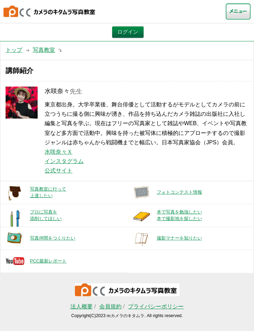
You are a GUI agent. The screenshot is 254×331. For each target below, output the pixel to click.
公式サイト (58, 170)
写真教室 (44, 50)
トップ (14, 50)
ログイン (127, 32)
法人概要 (81, 306)
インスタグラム (64, 161)
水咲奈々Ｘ (58, 152)
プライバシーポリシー (156, 306)
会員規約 (110, 306)
